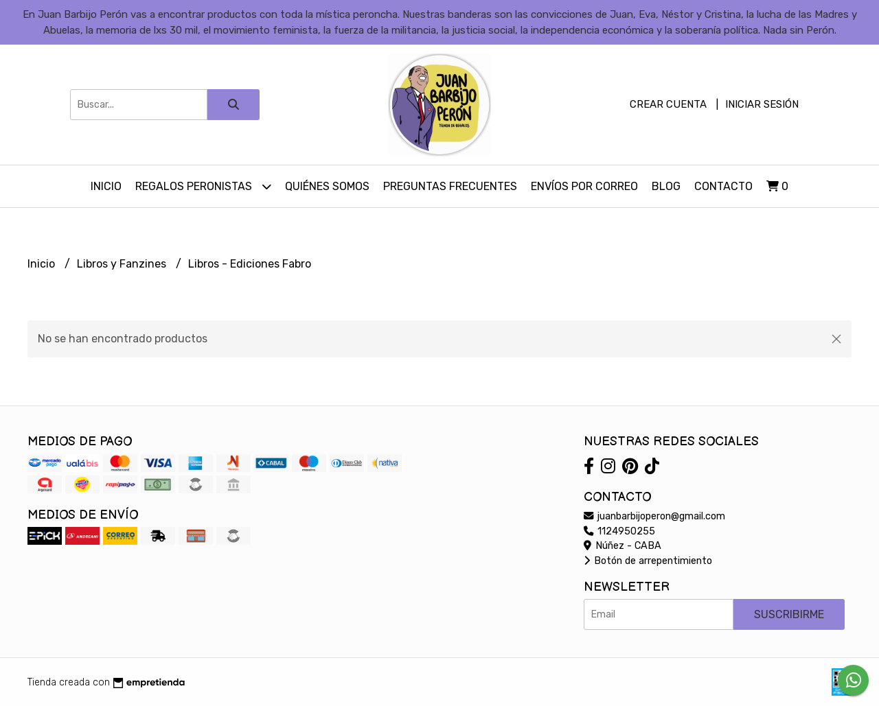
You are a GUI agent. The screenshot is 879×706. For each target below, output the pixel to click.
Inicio (106, 186)
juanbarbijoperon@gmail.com (654, 516)
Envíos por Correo (584, 186)
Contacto (723, 186)
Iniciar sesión (762, 104)
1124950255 (619, 531)
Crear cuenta (668, 104)
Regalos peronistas (203, 186)
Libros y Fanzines (123, 263)
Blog (666, 186)
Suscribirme (789, 614)
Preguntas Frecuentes (450, 186)
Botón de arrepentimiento (648, 561)
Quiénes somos (327, 186)
